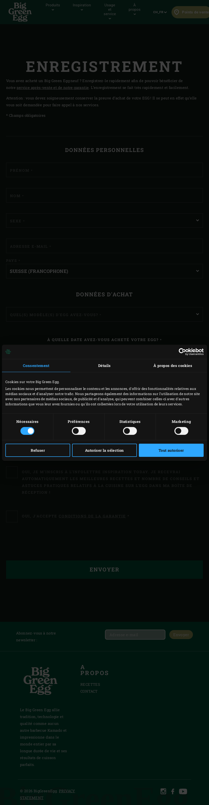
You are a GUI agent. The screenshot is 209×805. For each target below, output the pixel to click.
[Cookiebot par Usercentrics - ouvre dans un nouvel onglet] (182, 351)
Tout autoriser (171, 450)
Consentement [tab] (36, 365)
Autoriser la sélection (104, 450)
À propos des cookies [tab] (172, 365)
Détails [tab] (104, 365)
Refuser (38, 450)
